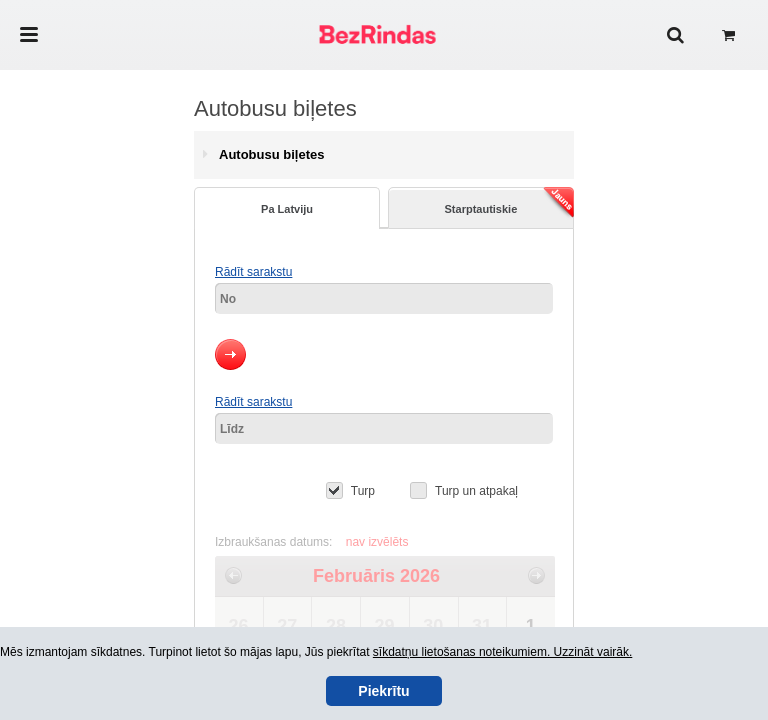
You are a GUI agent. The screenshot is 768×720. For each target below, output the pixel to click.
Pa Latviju (287, 209)
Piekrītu (383, 691)
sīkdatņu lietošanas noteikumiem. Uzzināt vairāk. (502, 652)
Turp (363, 491)
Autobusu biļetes (271, 154)
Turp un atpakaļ (476, 491)
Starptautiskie (509, 203)
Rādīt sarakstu (253, 272)
